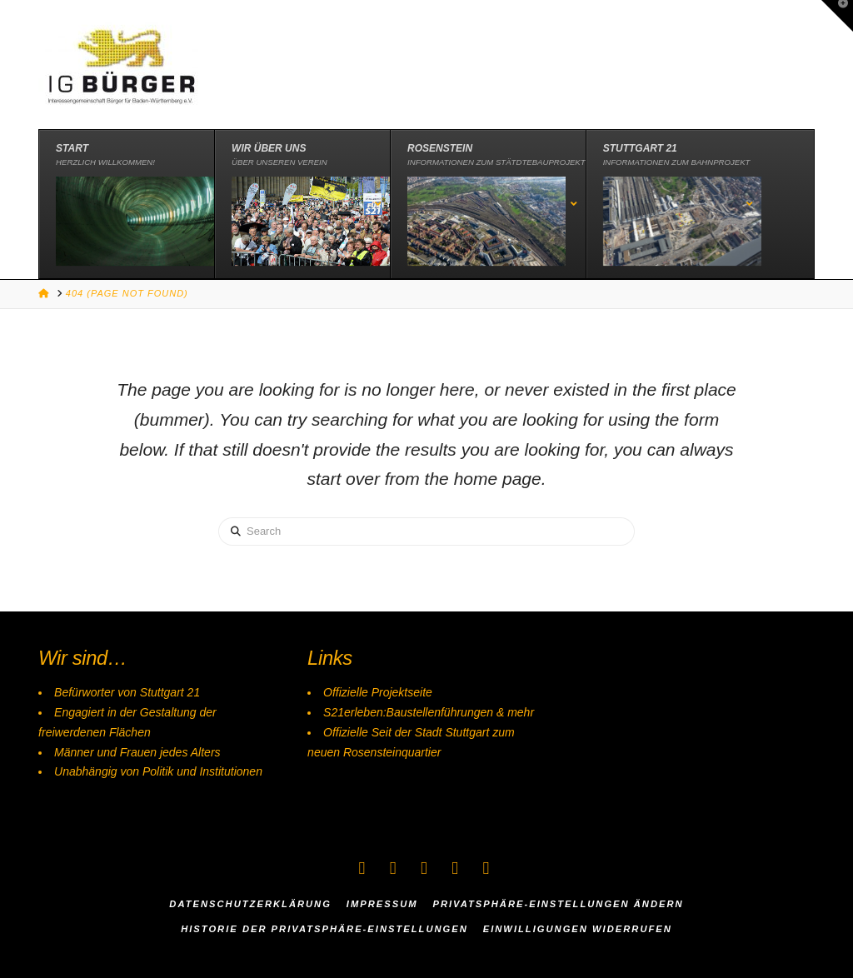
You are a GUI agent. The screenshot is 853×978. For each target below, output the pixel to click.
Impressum (382, 904)
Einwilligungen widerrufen (577, 929)
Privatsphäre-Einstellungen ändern (557, 904)
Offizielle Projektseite (377, 692)
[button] (837, 16)
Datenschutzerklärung (250, 904)
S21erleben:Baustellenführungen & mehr (428, 712)
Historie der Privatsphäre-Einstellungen (324, 929)
